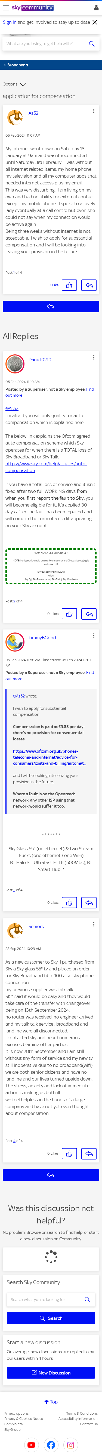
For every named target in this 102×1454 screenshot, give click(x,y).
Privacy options (16, 1413)
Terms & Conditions (82, 1413)
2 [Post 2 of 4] (14, 601)
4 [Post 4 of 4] (14, 1141)
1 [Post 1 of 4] (14, 272)
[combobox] (46, 44)
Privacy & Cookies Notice (23, 1419)
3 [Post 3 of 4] (14, 890)
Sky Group (12, 1429)
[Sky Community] (33, 8)
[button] (94, 111)
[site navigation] (6, 7)
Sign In (95, 9)
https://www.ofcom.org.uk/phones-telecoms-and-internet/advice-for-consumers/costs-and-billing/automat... (49, 757)
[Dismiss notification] (95, 22)
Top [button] (54, 1402)
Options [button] (10, 84)
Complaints (13, 1424)
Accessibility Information (78, 1419)
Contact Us (89, 1424)
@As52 (11, 408)
